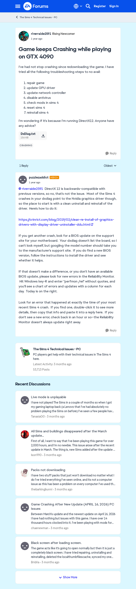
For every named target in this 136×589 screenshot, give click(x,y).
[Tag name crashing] (26, 145)
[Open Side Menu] (17, 6)
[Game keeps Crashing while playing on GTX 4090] (44, 182)
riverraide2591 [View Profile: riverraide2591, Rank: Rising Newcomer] (41, 34)
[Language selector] (78, 6)
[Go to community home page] (36, 6)
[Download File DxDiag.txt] (43, 135)
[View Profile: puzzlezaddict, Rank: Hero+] (23, 180)
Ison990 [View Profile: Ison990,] (36, 455)
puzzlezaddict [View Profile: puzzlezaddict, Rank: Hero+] (39, 177)
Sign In (114, 6)
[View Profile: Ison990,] (25, 434)
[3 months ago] (55, 416)
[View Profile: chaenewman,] (25, 507)
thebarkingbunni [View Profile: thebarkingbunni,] (41, 489)
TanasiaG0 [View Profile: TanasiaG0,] (38, 416)
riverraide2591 (32, 189)
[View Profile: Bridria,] (25, 546)
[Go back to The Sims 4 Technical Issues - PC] (74, 349)
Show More (68, 577)
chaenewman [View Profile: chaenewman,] (39, 528)
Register (100, 6)
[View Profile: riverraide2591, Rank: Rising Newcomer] (24, 36)
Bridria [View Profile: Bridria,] (35, 562)
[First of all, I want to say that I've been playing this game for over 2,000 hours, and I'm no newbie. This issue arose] (73, 445)
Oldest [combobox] (110, 166)
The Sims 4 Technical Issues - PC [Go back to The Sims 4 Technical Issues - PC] (36, 17)
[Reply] (111, 153)
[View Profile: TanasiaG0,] (25, 400)
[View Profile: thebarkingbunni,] (25, 473)
